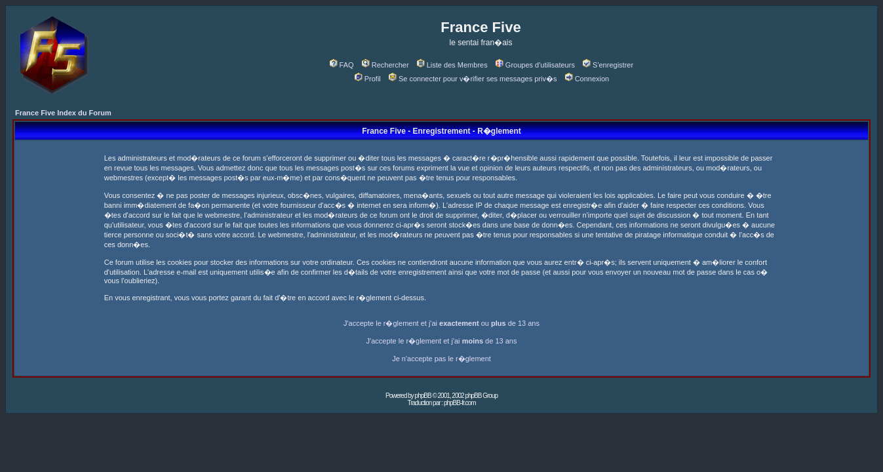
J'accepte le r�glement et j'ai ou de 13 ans (441, 323)
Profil (368, 79)
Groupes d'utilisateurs (535, 65)
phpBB (423, 395)
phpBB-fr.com (460, 402)
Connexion (587, 79)
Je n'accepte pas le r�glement (441, 359)
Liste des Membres (452, 65)
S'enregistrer (608, 65)
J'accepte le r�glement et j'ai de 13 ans (441, 341)
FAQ (342, 65)
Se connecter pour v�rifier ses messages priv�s (473, 79)
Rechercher (385, 65)
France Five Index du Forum (63, 113)
